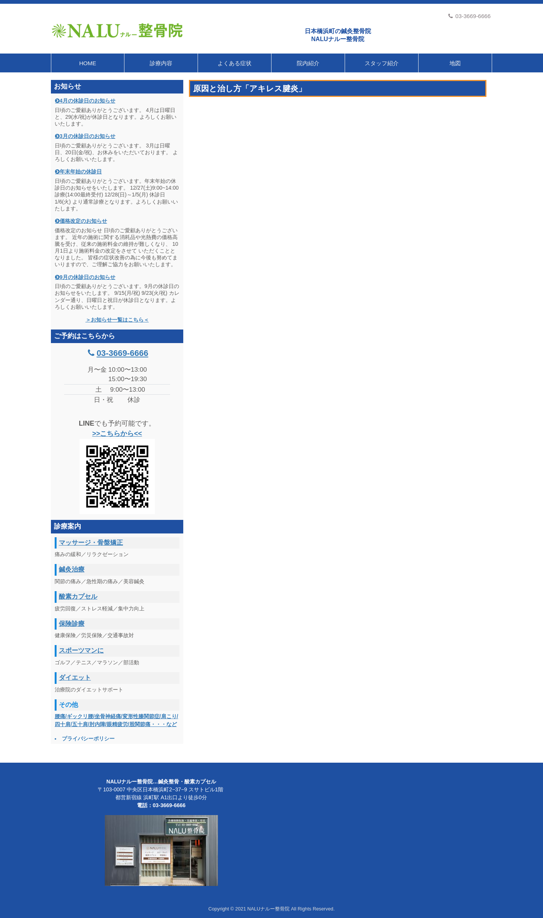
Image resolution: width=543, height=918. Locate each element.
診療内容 (161, 63)
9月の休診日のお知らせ (87, 277)
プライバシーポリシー (88, 739)
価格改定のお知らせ (83, 221)
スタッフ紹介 (382, 63)
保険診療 (71, 623)
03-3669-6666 (469, 16)
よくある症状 (235, 63)
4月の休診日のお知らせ (87, 101)
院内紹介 (308, 63)
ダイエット (75, 677)
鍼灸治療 (71, 569)
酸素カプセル (78, 596)
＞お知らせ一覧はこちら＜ (117, 320)
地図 (455, 63)
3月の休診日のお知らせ (87, 136)
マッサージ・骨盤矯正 (91, 542)
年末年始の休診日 (81, 172)
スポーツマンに (81, 650)
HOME (87, 63)
